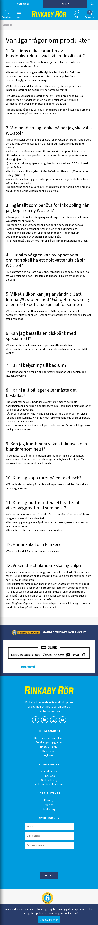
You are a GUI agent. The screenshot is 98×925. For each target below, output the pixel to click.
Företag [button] (65, 4)
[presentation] (54, 860)
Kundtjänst (49, 751)
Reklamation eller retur (49, 784)
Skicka (49, 875)
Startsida (7, 24)
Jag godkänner (49, 919)
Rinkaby (49, 800)
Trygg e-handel (49, 746)
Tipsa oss (49, 775)
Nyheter (49, 755)
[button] (6, 14)
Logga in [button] (92, 4)
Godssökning (49, 780)
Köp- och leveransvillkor (49, 738)
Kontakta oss (49, 771)
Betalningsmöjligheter (49, 742)
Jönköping (49, 809)
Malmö (49, 804)
